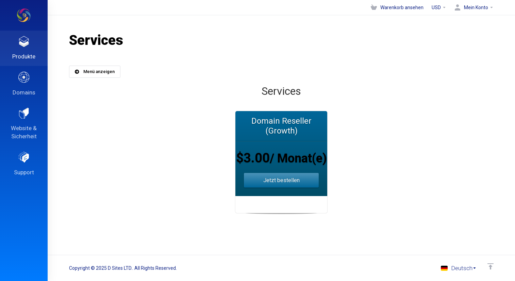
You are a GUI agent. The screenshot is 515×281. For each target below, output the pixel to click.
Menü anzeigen (95, 71)
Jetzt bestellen (281, 180)
